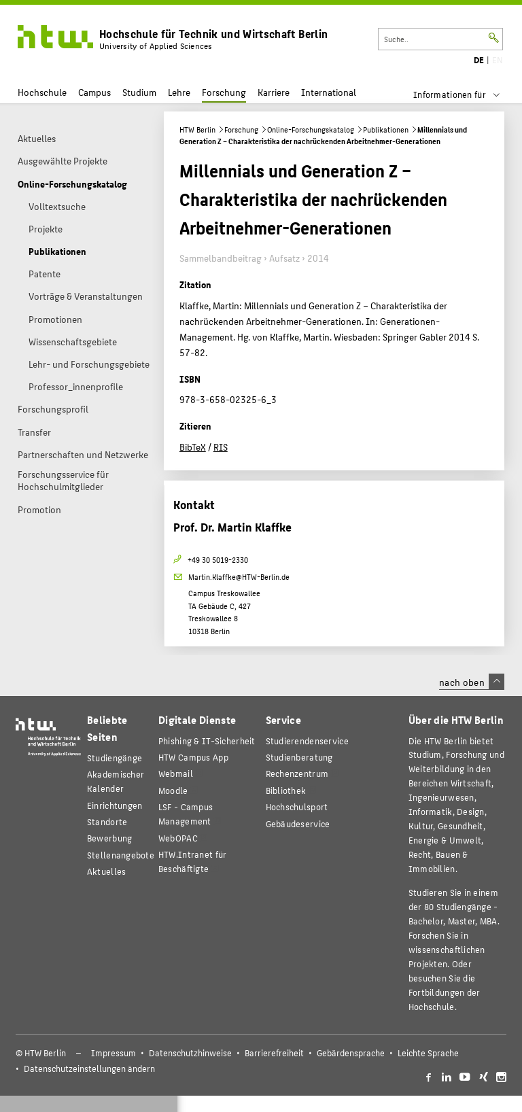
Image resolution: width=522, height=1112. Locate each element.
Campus (94, 92)
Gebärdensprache (351, 1053)
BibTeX (192, 446)
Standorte (107, 821)
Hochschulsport (297, 806)
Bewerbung (110, 838)
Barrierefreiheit (274, 1053)
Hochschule (42, 92)
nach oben (471, 681)
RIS (220, 446)
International (328, 92)
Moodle (173, 790)
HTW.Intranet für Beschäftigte (192, 861)
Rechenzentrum (297, 773)
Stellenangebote (120, 855)
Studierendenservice (307, 740)
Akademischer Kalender (115, 781)
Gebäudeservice (298, 823)
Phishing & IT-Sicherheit (207, 740)
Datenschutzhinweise (190, 1053)
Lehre (179, 92)
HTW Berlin (197, 129)
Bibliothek (286, 790)
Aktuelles (106, 871)
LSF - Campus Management (185, 813)
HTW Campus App (193, 757)
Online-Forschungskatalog (310, 129)
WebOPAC (178, 838)
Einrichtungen (115, 805)
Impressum (113, 1053)
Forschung (224, 92)
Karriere (274, 92)
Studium (139, 92)
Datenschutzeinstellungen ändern (89, 1068)
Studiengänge (114, 757)
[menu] (465, 94)
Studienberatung (299, 757)
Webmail (175, 773)
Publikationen (385, 129)
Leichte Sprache (428, 1053)
